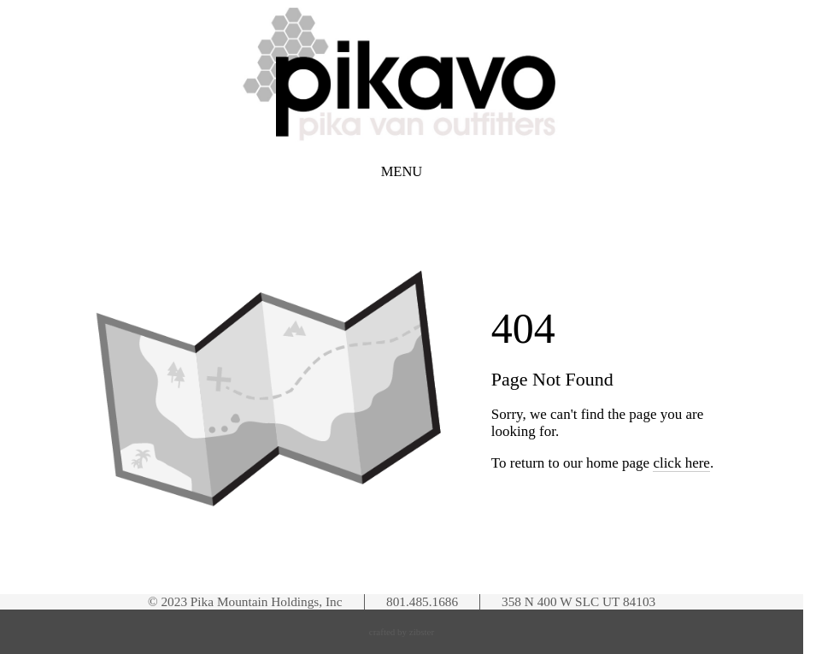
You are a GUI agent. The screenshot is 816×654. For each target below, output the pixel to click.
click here (681, 463)
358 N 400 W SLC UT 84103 (578, 601)
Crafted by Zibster (401, 632)
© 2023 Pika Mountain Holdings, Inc (245, 601)
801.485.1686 (422, 601)
